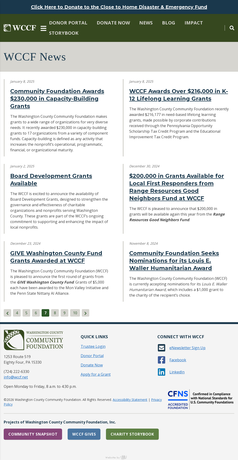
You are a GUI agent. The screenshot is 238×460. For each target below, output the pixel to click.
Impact (194, 23)
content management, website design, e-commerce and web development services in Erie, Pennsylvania (119, 457)
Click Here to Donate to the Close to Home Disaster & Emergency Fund (119, 7)
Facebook (177, 359)
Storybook (63, 33)
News (146, 23)
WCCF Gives (84, 434)
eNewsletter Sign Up (187, 347)
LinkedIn (177, 372)
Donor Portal (68, 23)
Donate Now (113, 23)
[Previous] (7, 313)
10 (75, 312)
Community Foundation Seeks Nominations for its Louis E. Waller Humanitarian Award (174, 260)
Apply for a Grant (96, 374)
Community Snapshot (32, 434)
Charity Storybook (132, 434)
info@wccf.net (16, 377)
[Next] (85, 313)
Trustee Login (93, 346)
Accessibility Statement (130, 399)
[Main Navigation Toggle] (43, 28)
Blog (168, 23)
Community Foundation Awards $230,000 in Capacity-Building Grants (57, 98)
